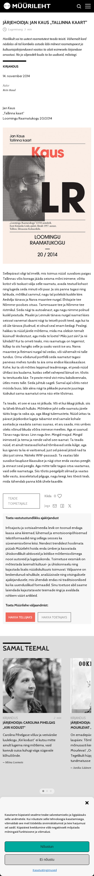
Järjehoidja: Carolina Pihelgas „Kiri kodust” (29, 725)
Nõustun (47, 846)
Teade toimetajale (17, 501)
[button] (87, 802)
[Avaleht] (27, 8)
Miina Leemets (14, 762)
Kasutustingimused (45, 870)
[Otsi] (79, 7)
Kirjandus (10, 66)
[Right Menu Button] (88, 6)
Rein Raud (9, 90)
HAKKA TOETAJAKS (54, 617)
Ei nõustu (47, 859)
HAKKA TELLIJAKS (20, 617)
